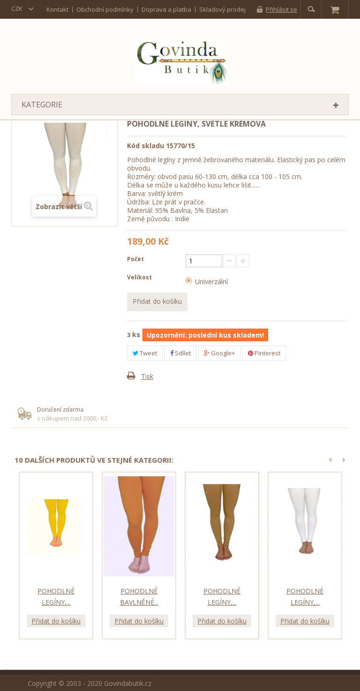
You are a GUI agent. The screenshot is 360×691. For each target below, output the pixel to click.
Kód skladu (145, 145)
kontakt (57, 9)
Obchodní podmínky (105, 9)
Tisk (147, 376)
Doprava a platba (166, 9)
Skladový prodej (222, 9)
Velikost (140, 277)
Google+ (219, 353)
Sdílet (180, 353)
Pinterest (264, 353)
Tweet (145, 353)
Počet (135, 259)
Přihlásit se (281, 9)
